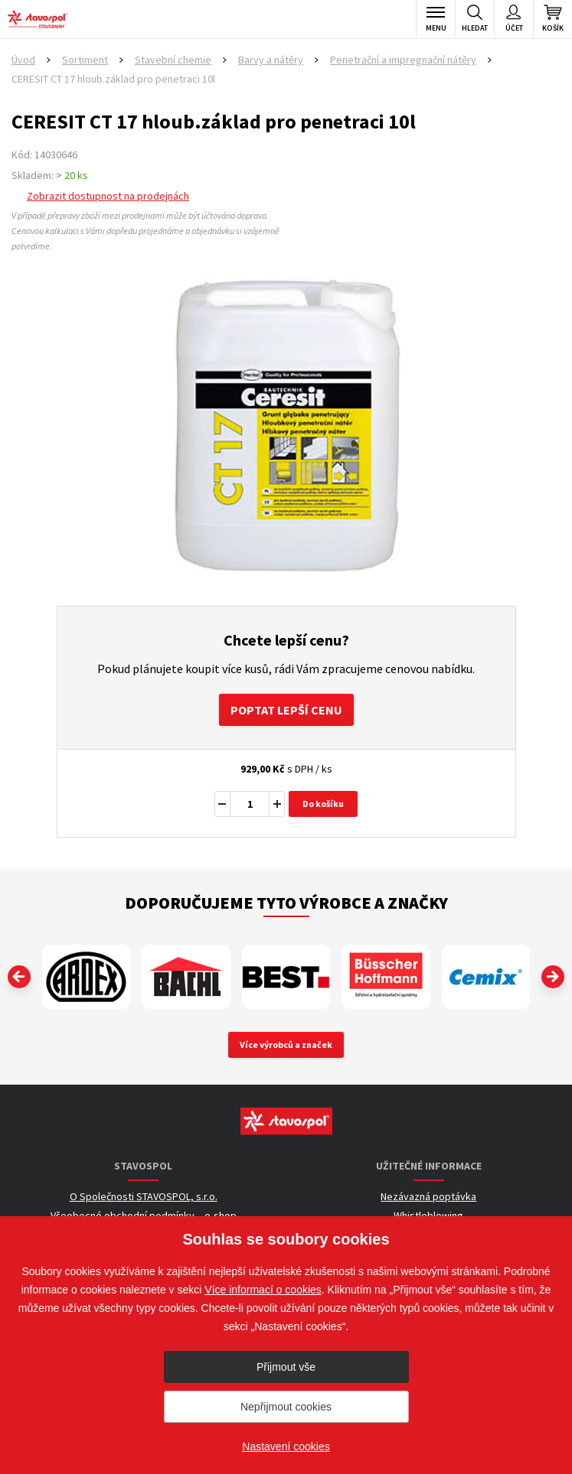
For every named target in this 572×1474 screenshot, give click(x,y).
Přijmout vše (286, 1367)
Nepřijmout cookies (286, 1407)
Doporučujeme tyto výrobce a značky (286, 902)
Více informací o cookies (263, 1290)
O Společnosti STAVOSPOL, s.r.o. (143, 1196)
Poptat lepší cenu (286, 709)
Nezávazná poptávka (428, 1196)
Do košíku (323, 803)
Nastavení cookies (285, 1446)
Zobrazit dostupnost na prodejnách (108, 196)
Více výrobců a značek (286, 1044)
